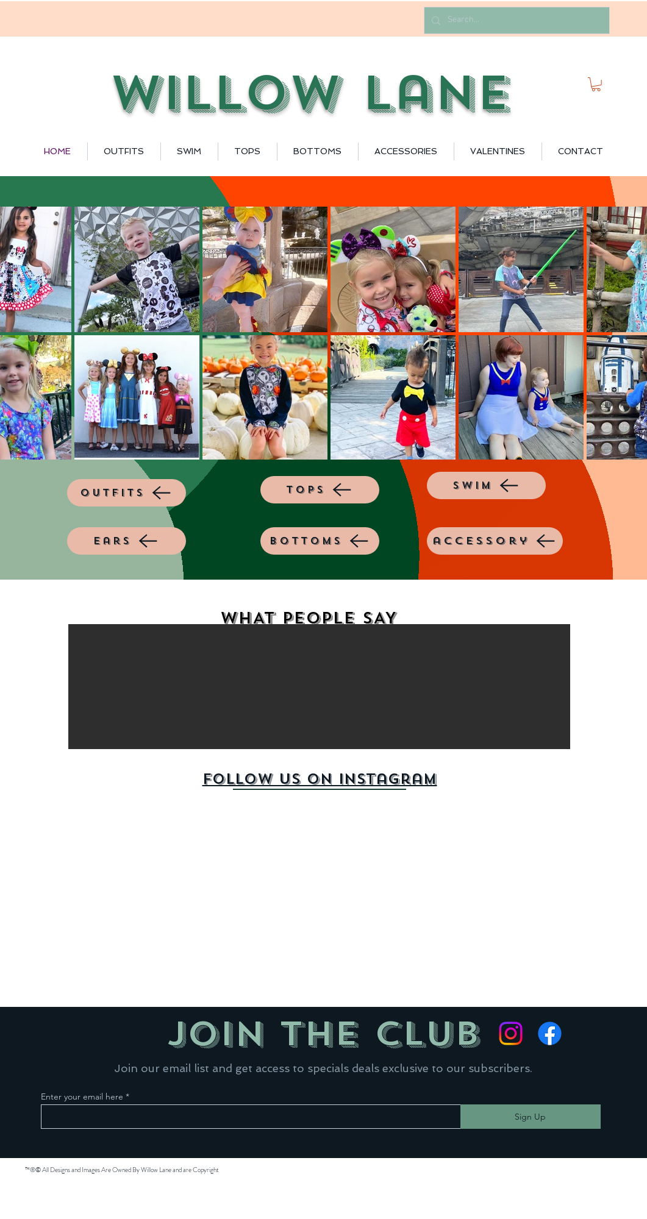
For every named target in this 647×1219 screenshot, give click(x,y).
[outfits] (126, 492)
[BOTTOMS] (319, 541)
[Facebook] (549, 1033)
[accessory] (495, 541)
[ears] (126, 541)
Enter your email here (82, 1096)
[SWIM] (486, 485)
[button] (596, 84)
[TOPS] (319, 489)
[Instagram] (510, 1033)
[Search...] (516, 20)
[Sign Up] (530, 1116)
